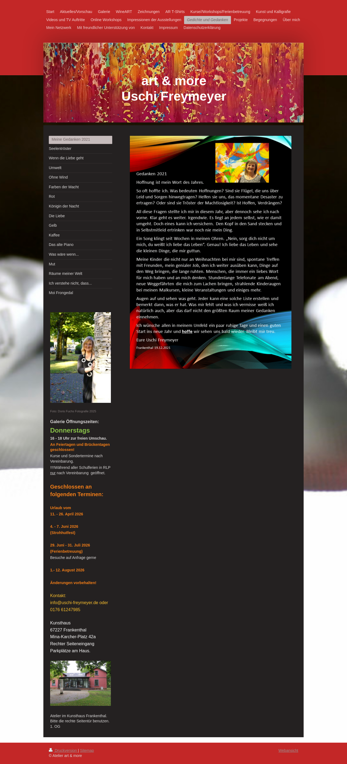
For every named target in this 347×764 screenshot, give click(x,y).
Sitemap (87, 750)
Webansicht (288, 750)
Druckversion (63, 750)
